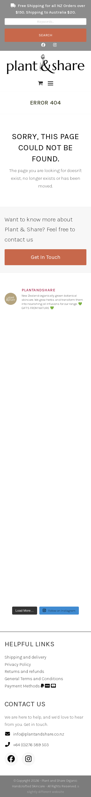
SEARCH (45, 35)
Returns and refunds (24, 671)
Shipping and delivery (25, 657)
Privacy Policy (18, 664)
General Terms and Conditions (34, 678)
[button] (40, 83)
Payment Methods (30, 686)
